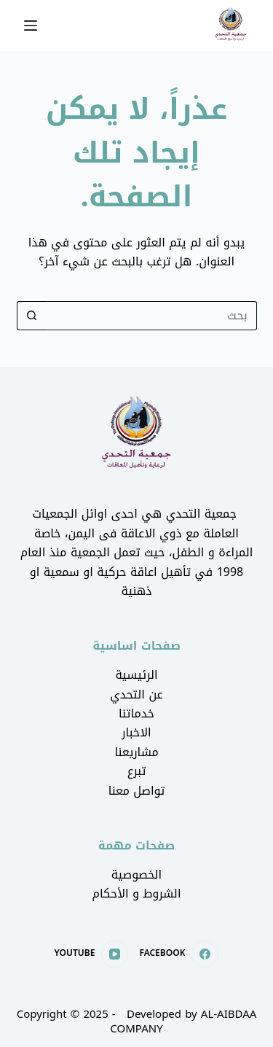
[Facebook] (178, 954)
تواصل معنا (136, 790)
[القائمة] (30, 25)
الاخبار (136, 732)
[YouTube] (92, 954)
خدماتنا (136, 713)
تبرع (136, 771)
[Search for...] (151, 315)
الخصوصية (136, 874)
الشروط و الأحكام (136, 893)
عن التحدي (136, 694)
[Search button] (31, 315)
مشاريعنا (136, 752)
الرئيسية (136, 674)
